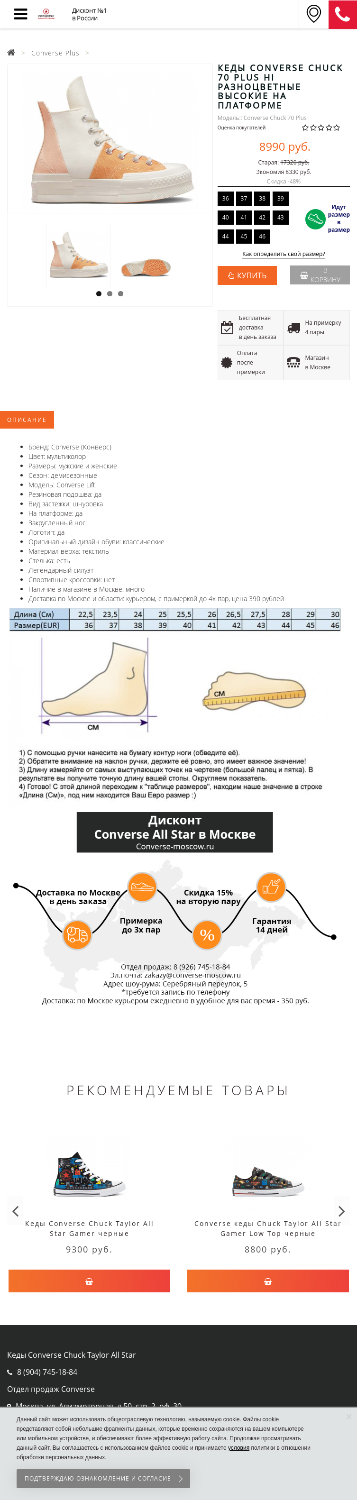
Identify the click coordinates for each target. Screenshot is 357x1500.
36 (225, 198)
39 (280, 198)
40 (225, 217)
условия (238, 1448)
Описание (27, 420)
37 (244, 198)
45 (244, 236)
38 (262, 198)
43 (280, 217)
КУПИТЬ (251, 275)
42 (262, 217)
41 (244, 217)
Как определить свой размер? (283, 254)
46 (262, 236)
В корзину (320, 274)
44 (225, 236)
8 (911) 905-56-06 (343, 14)
